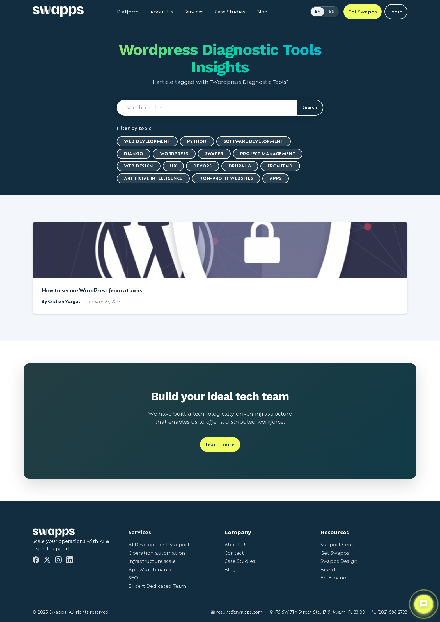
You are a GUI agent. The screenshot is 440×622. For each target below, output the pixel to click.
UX (173, 166)
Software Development (253, 141)
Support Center (339, 544)
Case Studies (239, 561)
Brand (327, 569)
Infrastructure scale (152, 561)
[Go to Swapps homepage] (58, 11)
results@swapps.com (236, 612)
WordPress (174, 153)
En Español (334, 577)
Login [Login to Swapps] (396, 12)
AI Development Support (159, 544)
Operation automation (157, 553)
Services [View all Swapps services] (193, 12)
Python (197, 141)
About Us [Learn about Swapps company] (161, 12)
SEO (133, 577)
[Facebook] (36, 559)
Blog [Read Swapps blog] (262, 12)
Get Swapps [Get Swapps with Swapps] (362, 12)
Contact (234, 553)
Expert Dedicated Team (157, 586)
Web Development (147, 141)
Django (133, 153)
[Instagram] (58, 559)
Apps (275, 178)
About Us (235, 544)
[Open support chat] (423, 604)
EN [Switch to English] (318, 11)
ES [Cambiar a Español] (331, 11)
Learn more (220, 444)
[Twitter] (47, 559)
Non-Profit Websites (226, 178)
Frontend (280, 166)
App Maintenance (151, 569)
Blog (230, 569)
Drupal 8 (240, 166)
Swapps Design (339, 561)
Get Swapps (334, 553)
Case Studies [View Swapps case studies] (230, 12)
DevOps (202, 166)
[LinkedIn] (69, 559)
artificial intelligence (153, 178)
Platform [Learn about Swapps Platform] (128, 12)
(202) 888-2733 (389, 612)
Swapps (214, 153)
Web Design (138, 166)
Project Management (267, 153)
